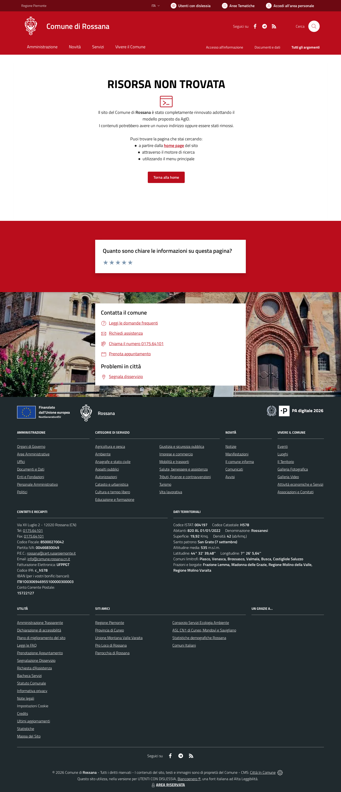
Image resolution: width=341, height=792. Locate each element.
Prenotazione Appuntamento (40, 653)
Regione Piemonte (109, 622)
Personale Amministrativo (37, 484)
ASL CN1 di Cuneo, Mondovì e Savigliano (204, 630)
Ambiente (103, 454)
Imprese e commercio (176, 454)
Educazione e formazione (114, 499)
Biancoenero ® (189, 779)
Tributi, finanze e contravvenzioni (185, 477)
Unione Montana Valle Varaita (119, 638)
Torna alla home (166, 177)
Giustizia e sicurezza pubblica (181, 446)
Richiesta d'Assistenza (34, 668)
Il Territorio (286, 461)
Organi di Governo (31, 446)
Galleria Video (288, 477)
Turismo (165, 484)
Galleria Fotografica (293, 469)
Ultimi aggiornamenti (33, 721)
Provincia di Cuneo (109, 630)
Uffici (21, 461)
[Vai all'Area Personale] (290, 5)
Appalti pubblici (107, 469)
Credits (22, 713)
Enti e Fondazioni (30, 477)
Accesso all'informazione (224, 47)
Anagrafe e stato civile (112, 461)
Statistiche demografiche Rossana (199, 638)
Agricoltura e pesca (110, 446)
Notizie (230, 446)
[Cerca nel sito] (314, 26)
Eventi (283, 446)
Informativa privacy (32, 691)
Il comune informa (239, 461)
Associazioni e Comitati (296, 492)
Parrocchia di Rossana (112, 653)
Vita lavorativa (170, 492)
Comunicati (234, 469)
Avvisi (230, 477)
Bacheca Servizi (29, 675)
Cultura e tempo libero (112, 492)
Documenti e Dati (30, 469)
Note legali (25, 698)
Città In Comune (263, 772)
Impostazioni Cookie (32, 706)
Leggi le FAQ (27, 645)
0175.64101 (33, 530)
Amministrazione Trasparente (40, 622)
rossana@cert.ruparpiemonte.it (51, 553)
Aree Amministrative (33, 454)
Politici (22, 492)
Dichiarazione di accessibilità (39, 630)
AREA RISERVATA (167, 785)
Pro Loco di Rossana (111, 645)
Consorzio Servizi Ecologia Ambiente (200, 622)
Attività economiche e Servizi (300, 484)
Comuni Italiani (184, 645)
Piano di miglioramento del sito (41, 638)
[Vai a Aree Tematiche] (238, 5)
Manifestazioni (236, 454)
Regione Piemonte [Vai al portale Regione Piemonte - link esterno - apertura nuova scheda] (33, 5)
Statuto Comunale (31, 683)
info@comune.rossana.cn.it (48, 559)
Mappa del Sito (28, 736)
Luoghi (283, 454)
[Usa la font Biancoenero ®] (190, 5)
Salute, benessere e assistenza (183, 469)
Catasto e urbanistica (111, 484)
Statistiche (25, 728)
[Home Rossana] (65, 26)
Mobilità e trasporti (174, 461)
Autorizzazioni (106, 477)
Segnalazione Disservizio (36, 660)
